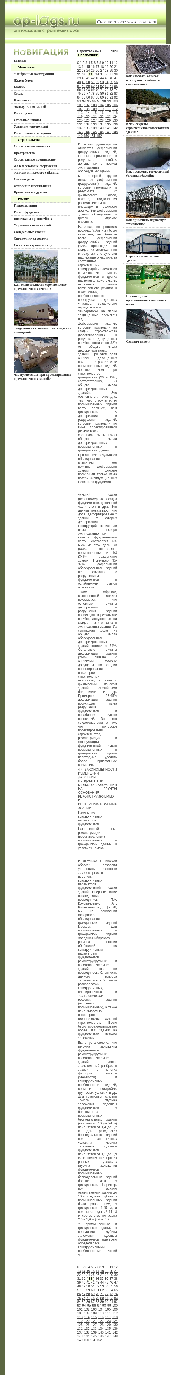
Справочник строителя (31, 238)
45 (106, 78)
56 (116, 82)
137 (80, 128)
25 (93, 70)
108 (87, 109)
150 (86, 136)
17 (97, 67)
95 (89, 101)
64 (111, 86)
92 (116, 97)
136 (115, 124)
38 (116, 74)
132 (87, 124)
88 (97, 97)
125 (80, 120)
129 (108, 120)
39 (79, 78)
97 (99, 101)
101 (80, 105)
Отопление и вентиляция (32, 186)
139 (94, 128)
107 (80, 109)
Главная (20, 61)
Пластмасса (22, 100)
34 (97, 74)
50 (88, 82)
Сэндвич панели (148, 326)
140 (101, 128)
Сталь (18, 94)
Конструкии (23, 113)
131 (80, 124)
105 (108, 105)
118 (115, 113)
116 (101, 113)
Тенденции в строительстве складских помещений (42, 313)
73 (111, 90)
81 (106, 94)
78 (93, 94)
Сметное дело (24, 179)
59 (88, 86)
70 (97, 90)
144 (87, 132)
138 (87, 128)
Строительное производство (35, 159)
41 (88, 78)
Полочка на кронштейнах (33, 219)
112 (115, 109)
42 (93, 78)
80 (102, 94)
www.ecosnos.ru (141, 21)
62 (102, 86)
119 (80, 117)
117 (108, 113)
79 (97, 94)
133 (94, 124)
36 (106, 74)
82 (111, 94)
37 (111, 74)
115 (94, 113)
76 (83, 94)
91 (111, 97)
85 (83, 97)
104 (101, 105)
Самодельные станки (30, 232)
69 (93, 90)
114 (87, 113)
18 (102, 67)
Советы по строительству (33, 245)
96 (94, 101)
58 (83, 86)
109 (94, 109)
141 (108, 128)
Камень (19, 87)
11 (111, 63)
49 (83, 82)
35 (101, 74)
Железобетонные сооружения (35, 166)
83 (116, 94)
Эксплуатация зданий (30, 107)
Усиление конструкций (31, 126)
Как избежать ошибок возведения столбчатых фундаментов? (148, 65)
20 (111, 67)
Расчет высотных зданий (32, 133)
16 (93, 67)
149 (80, 136)
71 (102, 90)
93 (79, 101)
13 (79, 67)
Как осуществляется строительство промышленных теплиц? (40, 270)
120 (87, 117)
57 (79, 86)
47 (116, 78)
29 (111, 70)
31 (79, 74)
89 (102, 97)
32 (83, 74)
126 (87, 120)
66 (79, 90)
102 (87, 105)
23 (83, 70)
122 (101, 117)
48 (79, 82)
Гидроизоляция (25, 205)
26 (97, 70)
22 (79, 70)
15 (88, 67)
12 (116, 63)
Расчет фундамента (28, 212)
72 (106, 90)
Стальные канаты (27, 120)
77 (88, 94)
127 (94, 120)
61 (97, 86)
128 (101, 120)
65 (116, 86)
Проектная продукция (30, 192)
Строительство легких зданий (148, 245)
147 (108, 132)
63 (106, 86)
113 (80, 113)
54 (106, 82)
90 (106, 97)
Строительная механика (32, 146)
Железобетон (23, 80)
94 (84, 101)
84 (79, 97)
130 (115, 120)
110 (101, 109)
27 (102, 70)
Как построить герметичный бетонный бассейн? (148, 157)
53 (102, 82)
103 (94, 105)
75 (79, 94)
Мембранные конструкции (34, 74)
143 (80, 132)
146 (101, 132)
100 (115, 101)
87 (93, 97)
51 (93, 82)
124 (115, 117)
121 (94, 117)
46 (111, 78)
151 (93, 136)
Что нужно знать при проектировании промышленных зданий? (42, 359)
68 (88, 90)
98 (104, 101)
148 (115, 132)
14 (83, 67)
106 (115, 105)
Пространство (24, 153)
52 (97, 82)
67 (83, 90)
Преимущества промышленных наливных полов (148, 285)
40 (83, 78)
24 (88, 70)
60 (93, 86)
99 (109, 101)
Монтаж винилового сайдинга (36, 173)
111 (108, 109)
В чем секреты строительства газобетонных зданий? (148, 111)
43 (97, 78)
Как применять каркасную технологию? (148, 203)
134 (101, 124)
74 (116, 90)
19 (106, 67)
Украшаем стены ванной (32, 225)
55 (111, 82)
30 (116, 70)
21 (116, 67)
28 (106, 70)
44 (102, 78)
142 (115, 128)
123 (108, 117)
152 (99, 136)
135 (108, 124)
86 (88, 97)
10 (106, 63)
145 (94, 132)
